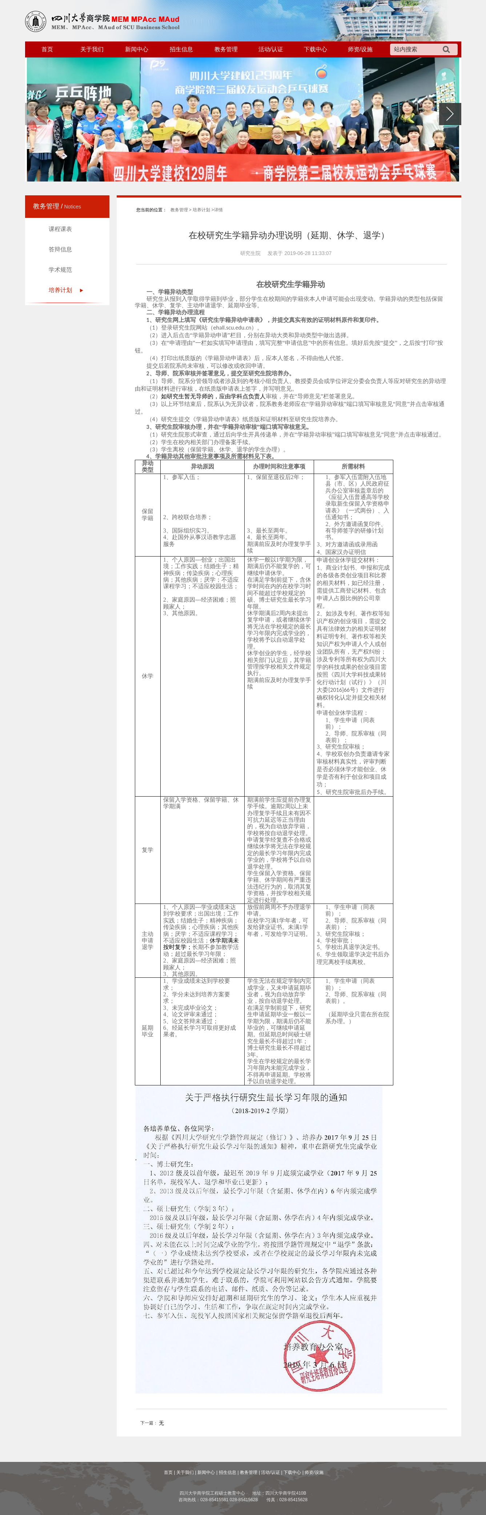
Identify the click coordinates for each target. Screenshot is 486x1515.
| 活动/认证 (269, 1472)
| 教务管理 (247, 1472)
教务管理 (226, 49)
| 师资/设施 (313, 1472)
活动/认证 (270, 49)
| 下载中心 (291, 1472)
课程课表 (60, 229)
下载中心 (315, 49)
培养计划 (60, 290)
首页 (47, 49)
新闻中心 (136, 49)
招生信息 (181, 49)
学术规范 (60, 270)
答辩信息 (60, 249)
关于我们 (92, 49)
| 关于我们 (184, 1472)
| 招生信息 (226, 1472)
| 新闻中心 (205, 1472)
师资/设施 (360, 49)
